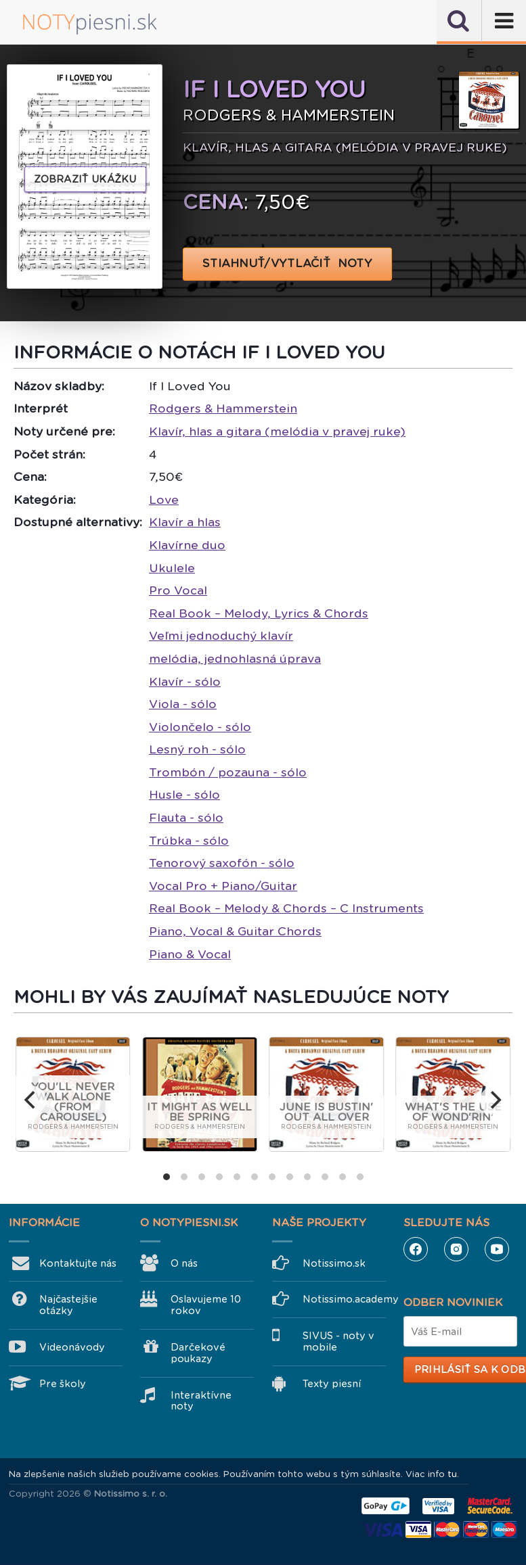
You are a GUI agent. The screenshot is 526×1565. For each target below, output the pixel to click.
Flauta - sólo (186, 817)
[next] (495, 1100)
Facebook (415, 1249)
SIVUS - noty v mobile (338, 1341)
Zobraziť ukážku (85, 179)
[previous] (31, 1100)
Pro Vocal (178, 590)
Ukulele (172, 568)
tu (452, 1474)
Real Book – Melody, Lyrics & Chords (258, 613)
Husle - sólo (184, 794)
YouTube (497, 1249)
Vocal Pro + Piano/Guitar (223, 886)
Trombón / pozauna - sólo (228, 772)
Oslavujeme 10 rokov (206, 1305)
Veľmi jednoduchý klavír (221, 636)
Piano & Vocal (190, 954)
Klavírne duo (187, 545)
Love (164, 500)
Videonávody (72, 1347)
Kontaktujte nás (77, 1263)
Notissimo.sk (334, 1263)
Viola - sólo (183, 704)
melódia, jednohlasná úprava (235, 658)
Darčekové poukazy (198, 1353)
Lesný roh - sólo (197, 749)
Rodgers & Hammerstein (223, 408)
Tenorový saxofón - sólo (221, 863)
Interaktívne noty (201, 1401)
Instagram (456, 1249)
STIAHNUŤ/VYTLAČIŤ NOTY (287, 263)
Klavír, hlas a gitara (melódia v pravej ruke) (277, 431)
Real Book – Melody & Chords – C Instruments (286, 908)
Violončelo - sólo (200, 727)
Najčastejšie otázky (68, 1305)
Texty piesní (332, 1383)
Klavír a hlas (185, 522)
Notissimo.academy (344, 1299)
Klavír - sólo (185, 681)
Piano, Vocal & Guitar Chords (235, 931)
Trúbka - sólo (189, 840)
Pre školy (62, 1383)
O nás (184, 1263)
